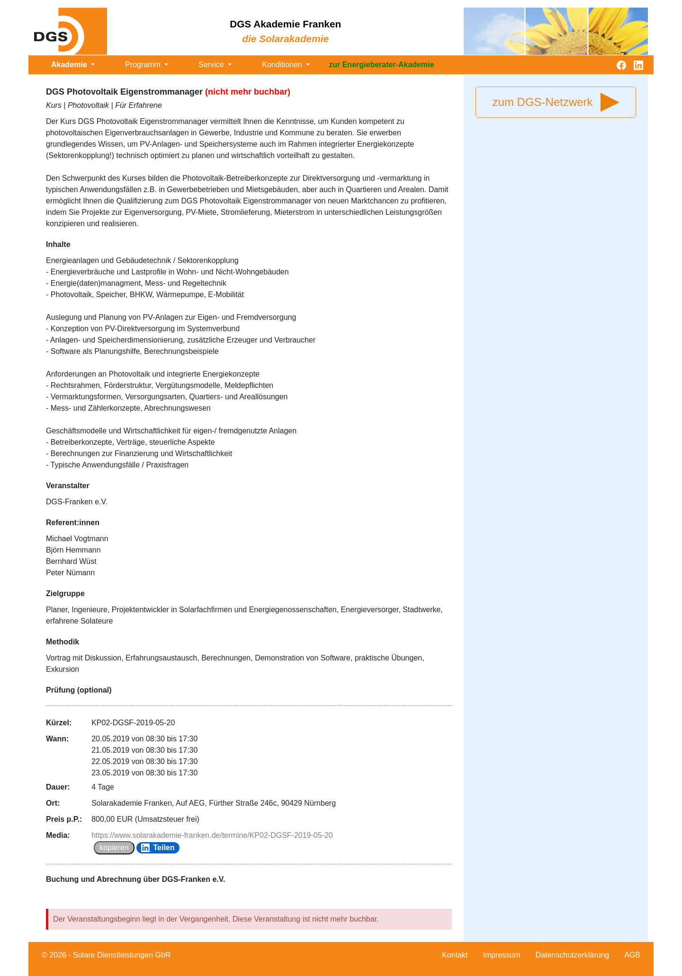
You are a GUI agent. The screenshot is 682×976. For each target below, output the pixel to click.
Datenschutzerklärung (573, 955)
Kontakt (454, 955)
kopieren (113, 848)
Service (212, 65)
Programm (143, 65)
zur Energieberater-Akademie (381, 65)
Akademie (70, 65)
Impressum (501, 955)
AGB (632, 955)
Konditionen (283, 65)
